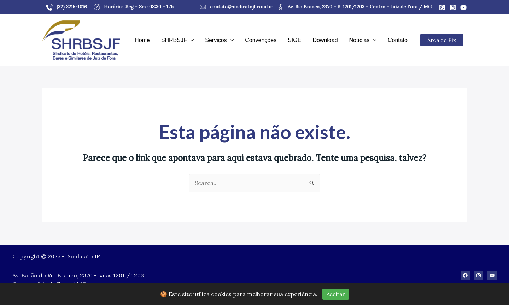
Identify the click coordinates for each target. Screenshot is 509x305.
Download (325, 40)
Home (142, 40)
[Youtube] (463, 7)
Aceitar (336, 294)
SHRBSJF (177, 40)
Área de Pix (441, 40)
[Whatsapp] (442, 7)
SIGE (294, 40)
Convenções (260, 40)
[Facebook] (465, 275)
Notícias (362, 40)
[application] (190, 40)
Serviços (219, 40)
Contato (398, 40)
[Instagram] (453, 7)
